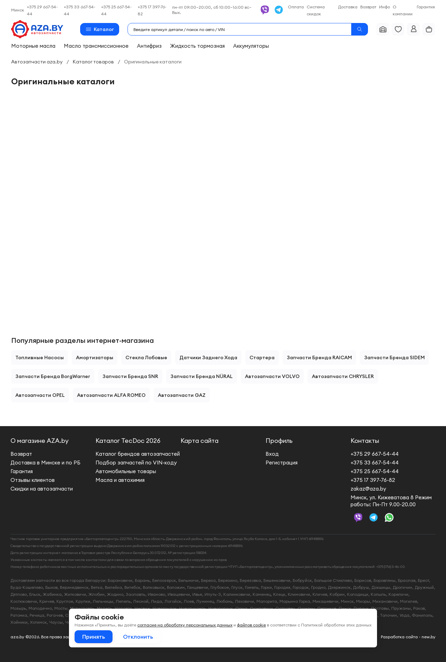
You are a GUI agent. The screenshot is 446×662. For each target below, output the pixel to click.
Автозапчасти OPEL (40, 395)
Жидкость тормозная (197, 46)
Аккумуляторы (251, 46)
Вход (272, 454)
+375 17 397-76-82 (373, 480)
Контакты (365, 441)
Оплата (296, 6)
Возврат (368, 6)
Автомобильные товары (125, 471)
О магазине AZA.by (39, 441)
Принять (93, 636)
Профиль (279, 441)
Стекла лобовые (146, 357)
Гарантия (426, 6)
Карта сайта (199, 441)
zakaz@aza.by (368, 488)
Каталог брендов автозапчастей (137, 454)
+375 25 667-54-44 (375, 471)
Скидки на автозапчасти (41, 488)
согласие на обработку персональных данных (184, 625)
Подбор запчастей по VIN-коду (136, 462)
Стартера (262, 357)
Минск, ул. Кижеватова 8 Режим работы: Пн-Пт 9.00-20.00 (391, 501)
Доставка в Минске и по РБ (45, 462)
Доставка (347, 6)
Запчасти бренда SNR (130, 376)
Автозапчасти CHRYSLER (343, 376)
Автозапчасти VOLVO (272, 376)
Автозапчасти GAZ (182, 395)
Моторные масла (33, 46)
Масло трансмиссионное (96, 46)
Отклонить (138, 636)
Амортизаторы (94, 357)
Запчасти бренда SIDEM (394, 357)
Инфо (384, 6)
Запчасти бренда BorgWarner (52, 376)
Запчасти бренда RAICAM (319, 357)
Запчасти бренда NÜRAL (201, 376)
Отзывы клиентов (32, 480)
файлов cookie (251, 625)
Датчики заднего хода (208, 357)
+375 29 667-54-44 (375, 454)
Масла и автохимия (120, 480)
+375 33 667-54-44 (375, 462)
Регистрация (282, 462)
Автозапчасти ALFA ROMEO (111, 395)
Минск (17, 10)
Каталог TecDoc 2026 (127, 441)
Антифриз (149, 46)
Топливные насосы (39, 357)
